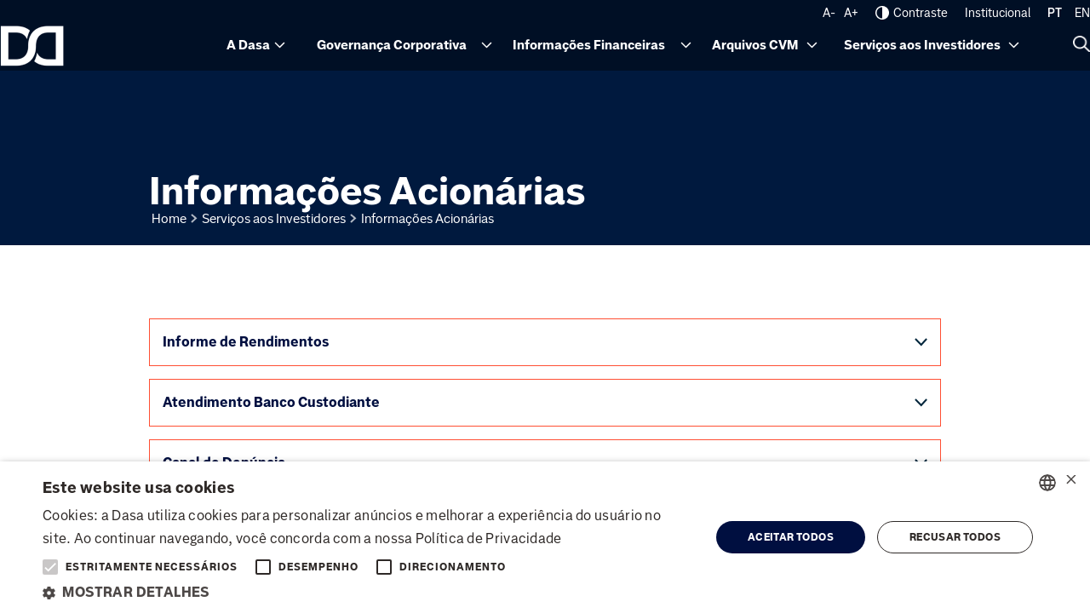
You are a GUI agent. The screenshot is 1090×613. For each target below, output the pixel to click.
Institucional (997, 13)
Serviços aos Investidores (922, 45)
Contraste (911, 13)
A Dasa (248, 45)
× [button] (1070, 481)
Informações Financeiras (589, 45)
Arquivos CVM (755, 45)
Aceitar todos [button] (791, 537)
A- (829, 13)
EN (1082, 13)
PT (1054, 13)
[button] (367, 592)
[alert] (545, 537)
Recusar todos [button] (955, 537)
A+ (851, 13)
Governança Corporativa (392, 45)
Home (169, 218)
